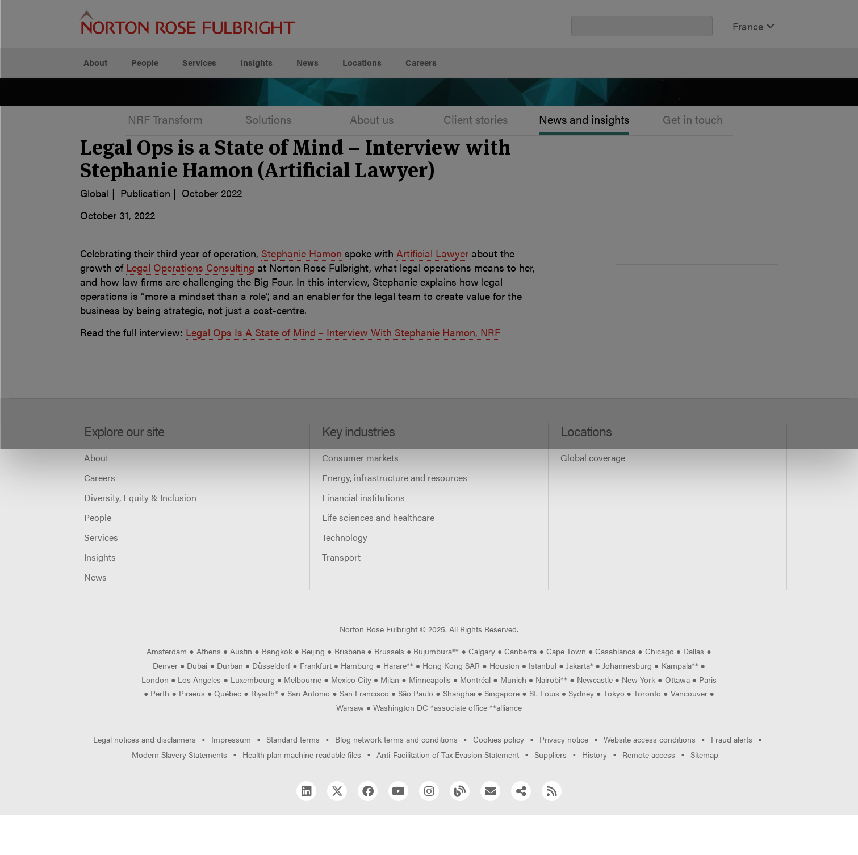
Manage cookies (434, 105)
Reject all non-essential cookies (601, 105)
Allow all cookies (268, 105)
